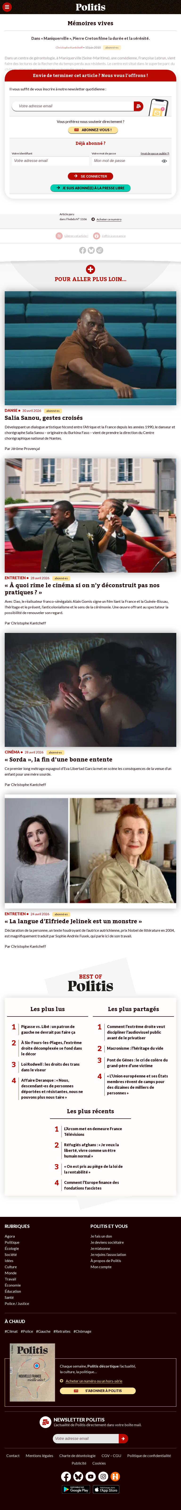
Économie (13, 1285)
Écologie (12, 1248)
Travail (10, 1279)
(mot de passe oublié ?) (155, 153)
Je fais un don (101, 1236)
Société (11, 1254)
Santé (9, 1297)
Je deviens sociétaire (107, 1242)
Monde (10, 1273)
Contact (13, 1455)
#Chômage (82, 1331)
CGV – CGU (111, 1455)
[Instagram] (103, 1477)
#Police (27, 1331)
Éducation (13, 1291)
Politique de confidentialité (149, 1455)
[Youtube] (91, 1477)
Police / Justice (17, 1303)
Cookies (99, 1463)
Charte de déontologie (77, 1455)
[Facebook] (66, 1477)
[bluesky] (78, 1477)
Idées (9, 1260)
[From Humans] (115, 1477)
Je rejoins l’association (108, 1254)
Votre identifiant (22, 153)
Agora (10, 1236)
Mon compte (100, 1266)
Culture (11, 1266)
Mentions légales (39, 1455)
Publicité (79, 1463)
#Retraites (61, 1331)
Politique (12, 1242)
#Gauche (43, 1331)
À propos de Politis (105, 1260)
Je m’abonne (100, 1248)
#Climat (11, 1331)
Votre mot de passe (104, 153)
